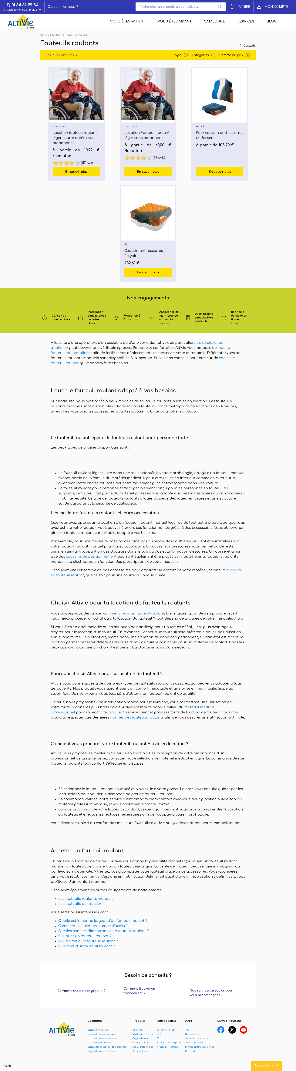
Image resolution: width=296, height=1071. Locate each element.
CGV (159, 1034)
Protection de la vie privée (169, 1043)
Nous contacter (192, 1034)
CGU (159, 1038)
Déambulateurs (140, 1051)
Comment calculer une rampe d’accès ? (93, 926)
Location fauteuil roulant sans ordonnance (108, 1047)
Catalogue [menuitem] (214, 21)
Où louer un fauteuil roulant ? (85, 936)
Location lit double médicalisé (102, 1034)
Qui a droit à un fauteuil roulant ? (88, 941)
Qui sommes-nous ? (63, 6)
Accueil (45, 35)
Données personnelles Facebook (200, 1047)
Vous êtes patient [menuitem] (127, 21)
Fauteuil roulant (140, 1043)
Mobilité (57, 35)
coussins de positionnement (91, 556)
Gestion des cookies (194, 1043)
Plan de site (190, 1051)
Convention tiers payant (196, 1038)
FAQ (187, 1030)
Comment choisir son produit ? (81, 991)
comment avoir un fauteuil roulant (133, 613)
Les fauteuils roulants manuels (85, 899)
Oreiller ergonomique (143, 1047)
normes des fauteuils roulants (136, 717)
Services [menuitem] (245, 21)
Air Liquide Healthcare (167, 1047)
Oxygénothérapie (140, 1038)
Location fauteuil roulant (99, 1043)
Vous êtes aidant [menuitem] (174, 21)
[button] (7, 1066)
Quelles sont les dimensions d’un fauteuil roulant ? (104, 931)
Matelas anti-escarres (143, 1034)
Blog (271, 21)
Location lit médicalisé (98, 1030)
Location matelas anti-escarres (102, 1038)
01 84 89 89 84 (22, 5)
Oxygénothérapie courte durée (102, 1051)
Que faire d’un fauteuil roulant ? (87, 946)
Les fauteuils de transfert (80, 904)
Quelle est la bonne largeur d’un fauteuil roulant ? (103, 921)
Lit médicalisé (139, 1030)
